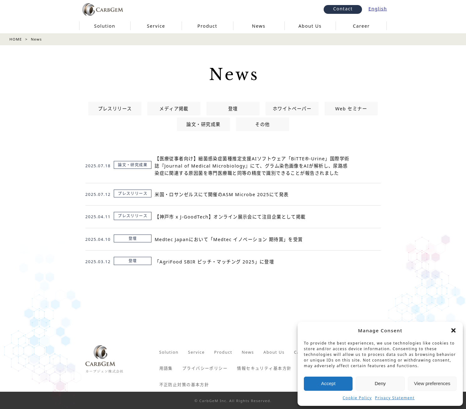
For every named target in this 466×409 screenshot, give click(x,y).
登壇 (233, 109)
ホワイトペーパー (292, 109)
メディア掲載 (174, 109)
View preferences (432, 383)
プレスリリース (115, 109)
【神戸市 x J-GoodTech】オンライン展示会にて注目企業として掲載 (230, 217)
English (377, 9)
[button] (453, 330)
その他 (262, 124)
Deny (380, 383)
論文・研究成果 (203, 124)
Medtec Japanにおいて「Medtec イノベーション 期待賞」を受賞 (229, 239)
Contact (343, 9)
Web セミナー (351, 109)
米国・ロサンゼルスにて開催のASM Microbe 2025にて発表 (222, 194)
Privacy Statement (394, 398)
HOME (15, 39)
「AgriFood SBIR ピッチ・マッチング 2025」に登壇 (214, 262)
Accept (328, 383)
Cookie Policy (357, 398)
